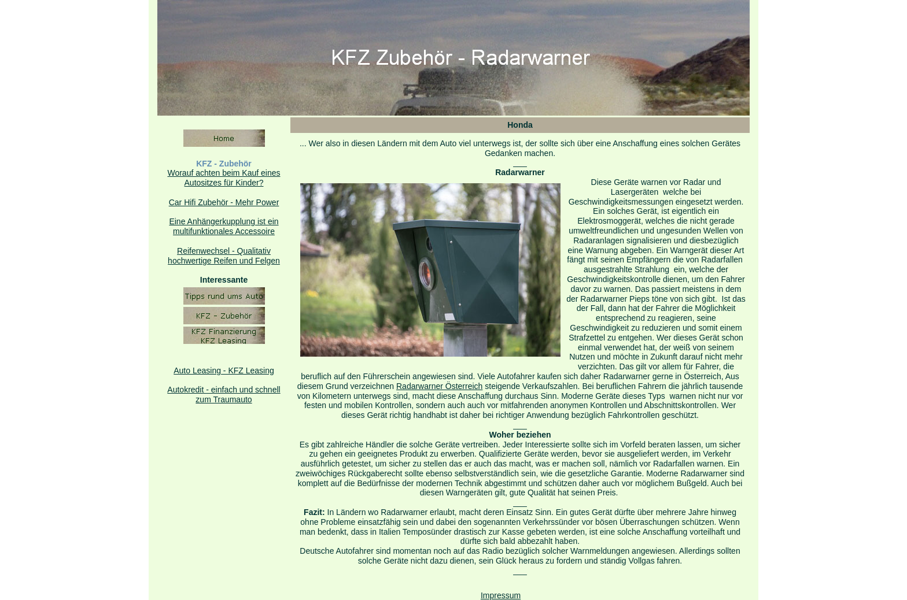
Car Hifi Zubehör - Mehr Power (224, 202)
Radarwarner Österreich (439, 386)
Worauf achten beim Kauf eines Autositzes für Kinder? (223, 177)
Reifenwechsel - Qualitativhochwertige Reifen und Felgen (224, 255)
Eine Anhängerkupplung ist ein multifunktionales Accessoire (223, 226)
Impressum (501, 595)
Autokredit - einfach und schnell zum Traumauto (223, 394)
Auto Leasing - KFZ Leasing (224, 370)
